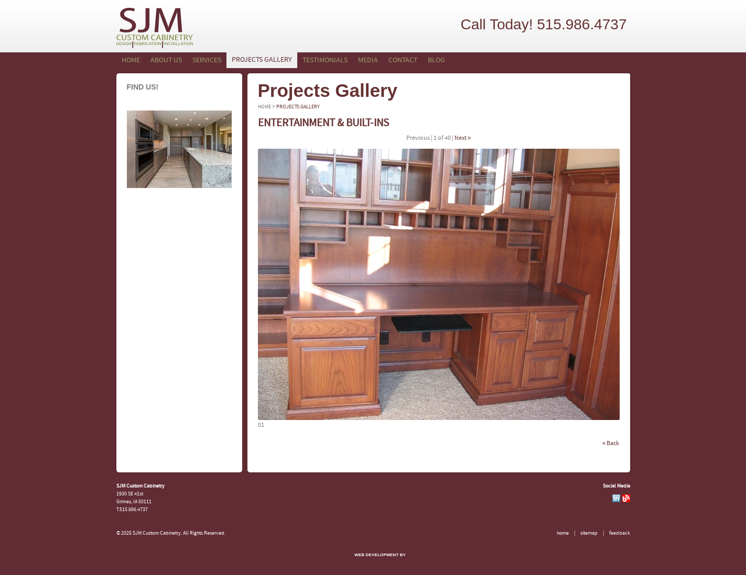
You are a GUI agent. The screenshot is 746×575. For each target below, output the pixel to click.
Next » (463, 138)
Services (206, 60)
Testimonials (325, 60)
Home (131, 60)
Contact (402, 60)
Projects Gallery (262, 60)
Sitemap (589, 533)
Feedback (619, 533)
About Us (166, 60)
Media (368, 60)
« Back (611, 443)
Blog (436, 60)
